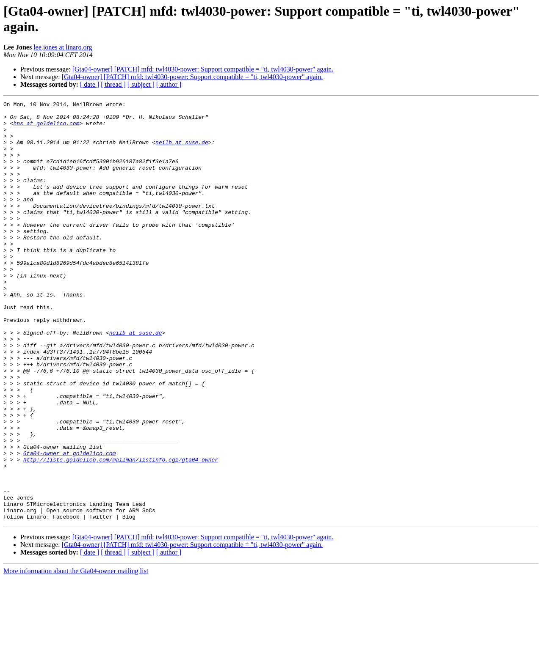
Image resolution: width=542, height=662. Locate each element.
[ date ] (89, 84)
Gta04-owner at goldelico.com (69, 524)
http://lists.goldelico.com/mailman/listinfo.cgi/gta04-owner (120, 532)
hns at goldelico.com (46, 128)
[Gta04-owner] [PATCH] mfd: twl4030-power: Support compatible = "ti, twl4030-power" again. (203, 69)
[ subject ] (141, 84)
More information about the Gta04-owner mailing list (75, 654)
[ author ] (169, 84)
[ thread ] (113, 84)
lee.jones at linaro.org (62, 47)
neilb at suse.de (181, 151)
